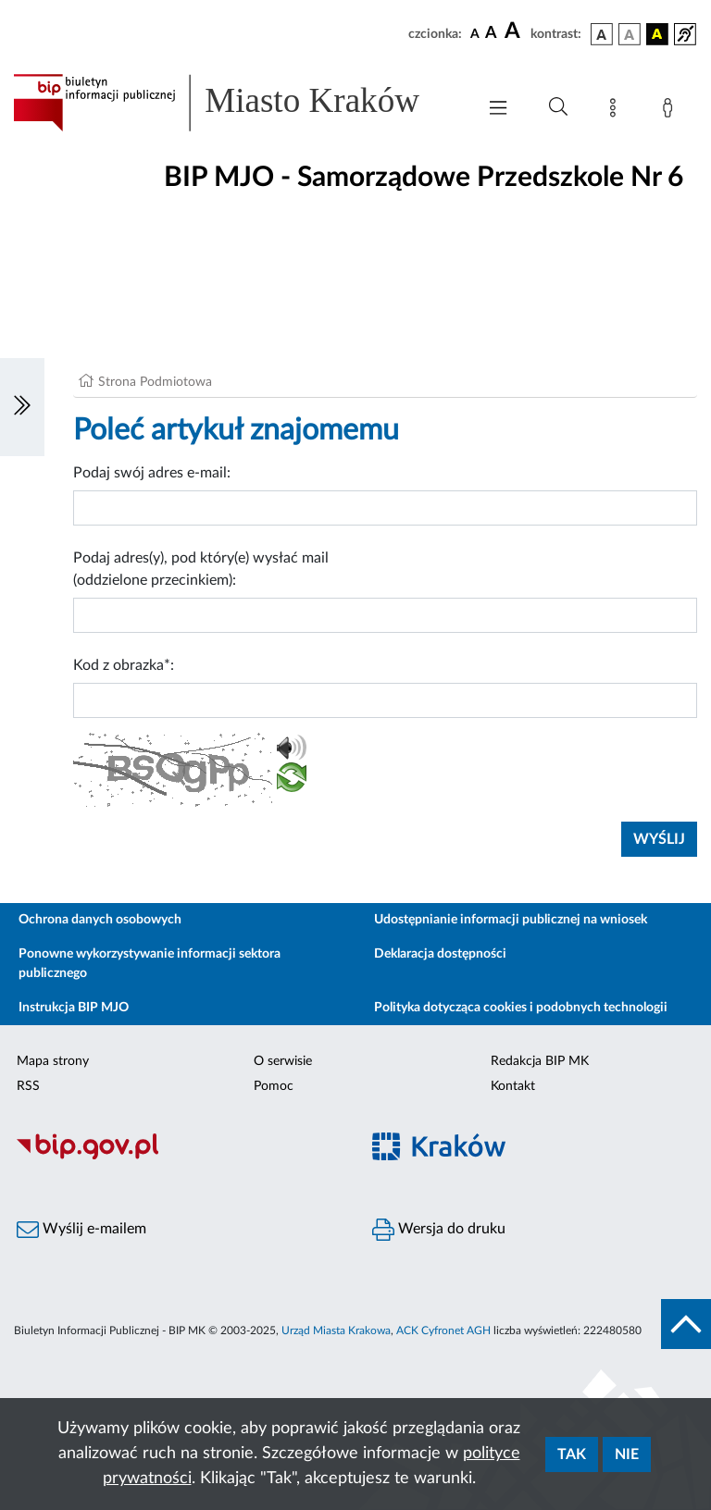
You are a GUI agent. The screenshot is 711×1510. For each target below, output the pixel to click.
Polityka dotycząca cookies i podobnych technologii (520, 1007)
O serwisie (283, 1061)
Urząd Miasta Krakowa (336, 1330)
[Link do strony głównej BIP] (235, 102)
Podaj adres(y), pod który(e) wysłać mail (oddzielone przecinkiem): (201, 569)
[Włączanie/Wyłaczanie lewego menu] (22, 407)
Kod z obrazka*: (123, 665)
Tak (571, 1454)
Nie (627, 1454)
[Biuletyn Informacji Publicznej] (178, 1156)
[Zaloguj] (671, 111)
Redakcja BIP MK (540, 1061)
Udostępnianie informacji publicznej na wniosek (510, 919)
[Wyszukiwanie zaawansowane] (558, 107)
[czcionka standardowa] (475, 33)
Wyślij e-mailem (81, 1230)
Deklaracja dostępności (440, 953)
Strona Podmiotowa (155, 382)
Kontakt (513, 1086)
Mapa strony (53, 1061)
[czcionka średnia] (491, 33)
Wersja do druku (438, 1230)
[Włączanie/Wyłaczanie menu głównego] (498, 109)
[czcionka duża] (515, 31)
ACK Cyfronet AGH (443, 1330)
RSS (28, 1086)
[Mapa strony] (616, 111)
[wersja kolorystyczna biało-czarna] (629, 34)
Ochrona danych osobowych (100, 919)
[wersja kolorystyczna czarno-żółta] (657, 34)
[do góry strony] (686, 1324)
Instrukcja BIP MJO (74, 1007)
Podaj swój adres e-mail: (152, 472)
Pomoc (273, 1086)
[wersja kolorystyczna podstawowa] (602, 34)
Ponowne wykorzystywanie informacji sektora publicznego (150, 963)
